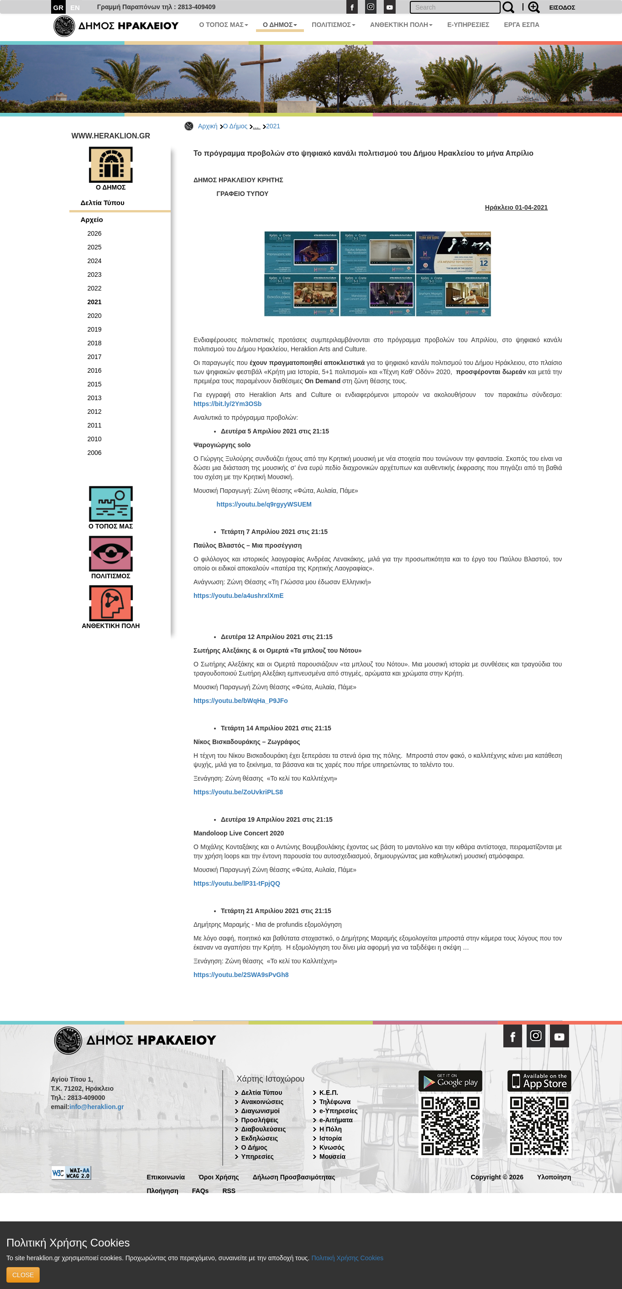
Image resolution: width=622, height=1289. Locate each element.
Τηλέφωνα (334, 1101)
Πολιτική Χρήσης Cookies (347, 1258)
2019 (95, 329)
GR (58, 7)
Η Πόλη (330, 1129)
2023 (95, 274)
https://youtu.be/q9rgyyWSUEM (264, 504)
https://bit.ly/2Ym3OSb (227, 403)
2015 (95, 384)
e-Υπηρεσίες (338, 1111)
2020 (95, 315)
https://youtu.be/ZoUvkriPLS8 (238, 792)
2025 (95, 247)
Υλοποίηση (554, 1176)
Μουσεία (332, 1156)
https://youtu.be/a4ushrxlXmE (238, 595)
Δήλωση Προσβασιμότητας (294, 1176)
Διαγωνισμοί (260, 1111)
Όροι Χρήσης (219, 1176)
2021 (273, 126)
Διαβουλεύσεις (263, 1129)
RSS (228, 1190)
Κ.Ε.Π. (328, 1092)
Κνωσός (332, 1147)
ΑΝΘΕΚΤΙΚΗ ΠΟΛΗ (401, 24)
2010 (95, 439)
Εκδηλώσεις (259, 1138)
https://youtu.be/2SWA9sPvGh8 (240, 974)
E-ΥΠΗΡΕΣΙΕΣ (468, 24)
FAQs (200, 1190)
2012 (95, 411)
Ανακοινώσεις (262, 1101)
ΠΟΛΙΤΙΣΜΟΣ (333, 24)
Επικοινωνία (166, 1176)
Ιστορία (330, 1138)
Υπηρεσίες (257, 1156)
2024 (95, 260)
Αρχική (208, 126)
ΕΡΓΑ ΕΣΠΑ (521, 24)
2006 (95, 452)
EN (75, 7)
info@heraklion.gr (96, 1106)
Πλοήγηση (162, 1190)
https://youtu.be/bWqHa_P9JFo (240, 700)
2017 (95, 356)
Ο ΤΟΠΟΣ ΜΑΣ (223, 24)
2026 (95, 233)
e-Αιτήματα (336, 1120)
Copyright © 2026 (497, 1176)
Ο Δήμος (235, 126)
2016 (95, 370)
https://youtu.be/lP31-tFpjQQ (236, 883)
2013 (95, 397)
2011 (95, 425)
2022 (95, 288)
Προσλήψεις (260, 1120)
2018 (95, 343)
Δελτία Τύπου (103, 202)
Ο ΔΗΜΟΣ (280, 24)
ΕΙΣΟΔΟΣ (562, 7)
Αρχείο (92, 219)
